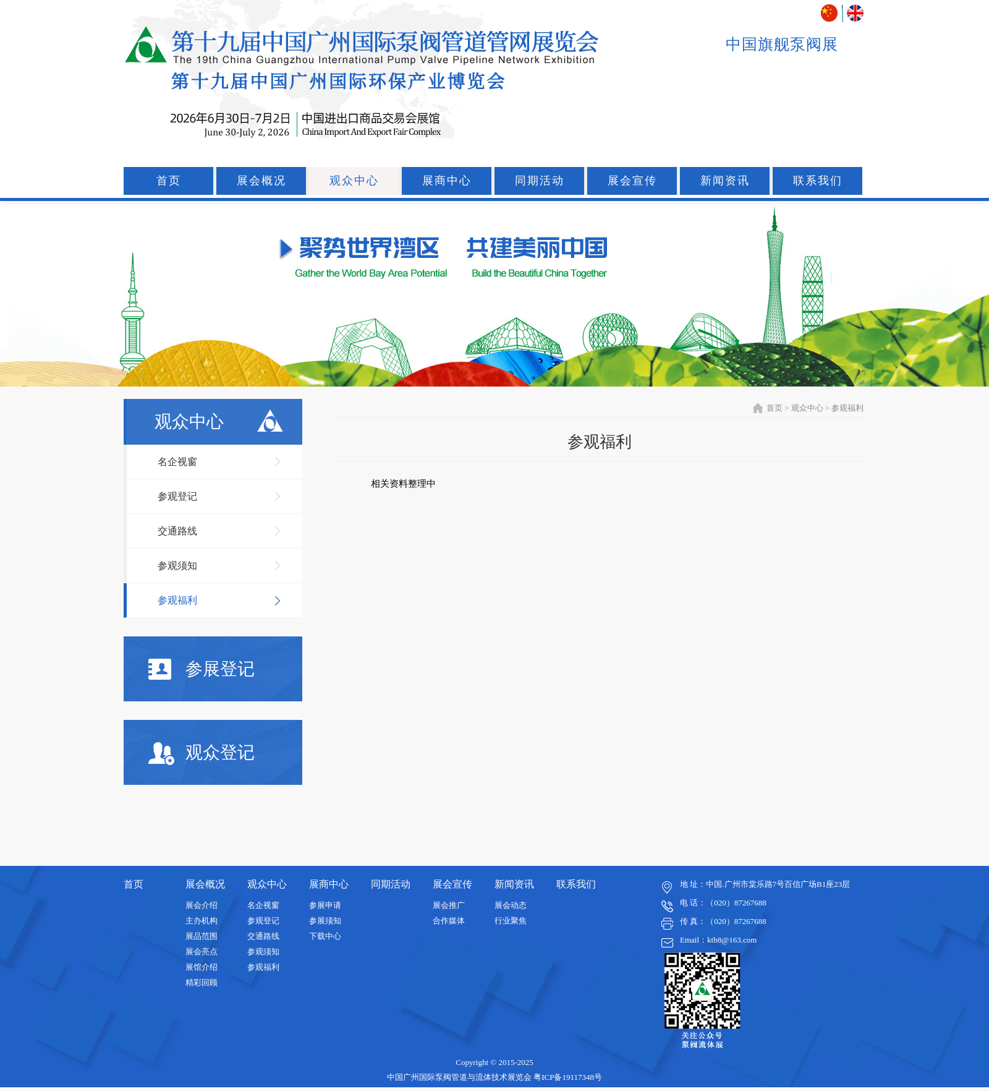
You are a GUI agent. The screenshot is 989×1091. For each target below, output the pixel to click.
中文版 (830, 13)
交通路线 (177, 531)
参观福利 (177, 600)
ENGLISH (855, 13)
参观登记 (177, 496)
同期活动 (539, 180)
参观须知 (177, 565)
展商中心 (447, 180)
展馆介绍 (201, 967)
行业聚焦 (510, 920)
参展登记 (201, 669)
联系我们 (818, 180)
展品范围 (201, 936)
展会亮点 (201, 951)
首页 (168, 180)
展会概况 (261, 180)
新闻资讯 (725, 180)
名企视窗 (177, 461)
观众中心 (354, 180)
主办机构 (201, 920)
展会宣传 (632, 180)
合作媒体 (449, 920)
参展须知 (325, 920)
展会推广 (449, 905)
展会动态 (510, 905)
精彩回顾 (201, 982)
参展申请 (325, 905)
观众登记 (201, 753)
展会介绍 (201, 905)
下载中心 (325, 936)
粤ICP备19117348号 (567, 1077)
